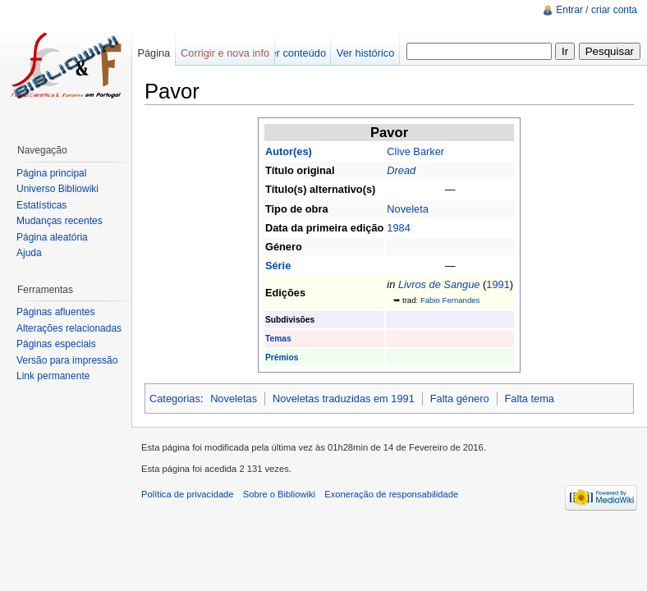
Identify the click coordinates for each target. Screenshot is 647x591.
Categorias (174, 398)
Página (153, 53)
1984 (398, 228)
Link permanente (52, 376)
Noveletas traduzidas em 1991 (344, 398)
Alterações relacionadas (69, 328)
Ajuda (29, 253)
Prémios (281, 357)
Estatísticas (41, 205)
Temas (278, 338)
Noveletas (233, 398)
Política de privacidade (187, 494)
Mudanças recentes (59, 221)
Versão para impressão (66, 360)
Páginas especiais (56, 344)
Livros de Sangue (439, 284)
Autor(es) (288, 151)
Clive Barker (415, 151)
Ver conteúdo (295, 53)
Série (278, 265)
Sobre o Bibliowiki (279, 494)
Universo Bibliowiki (57, 189)
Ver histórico (365, 53)
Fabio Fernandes (450, 300)
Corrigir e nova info (225, 53)
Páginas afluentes (55, 312)
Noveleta (408, 209)
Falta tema (528, 398)
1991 (497, 284)
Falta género (459, 398)
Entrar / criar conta (596, 10)
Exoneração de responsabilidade (391, 494)
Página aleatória (52, 237)
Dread (401, 170)
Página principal (51, 173)
